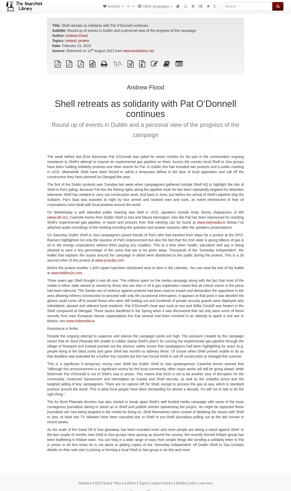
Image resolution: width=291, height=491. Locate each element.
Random (85, 483)
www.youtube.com (109, 260)
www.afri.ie (57, 217)
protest (83, 41)
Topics (144, 483)
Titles (117, 483)
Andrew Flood (77, 36)
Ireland (70, 41)
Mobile (181, 483)
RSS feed (102, 483)
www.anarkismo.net (138, 51)
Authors (130, 483)
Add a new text (200, 483)
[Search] (247, 6)
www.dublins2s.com (66, 273)
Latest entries (162, 483)
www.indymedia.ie (211, 222)
